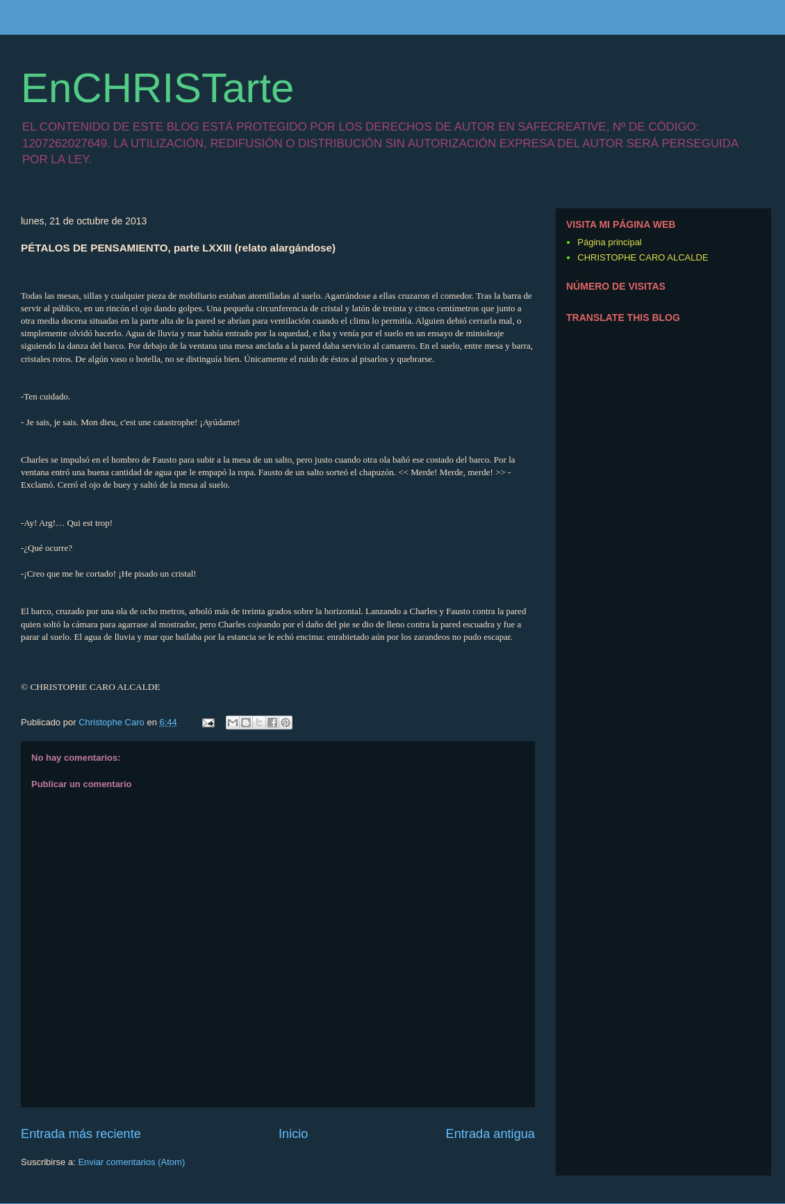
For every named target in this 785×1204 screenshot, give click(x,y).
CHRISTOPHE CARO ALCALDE (642, 257)
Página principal (609, 242)
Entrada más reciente (81, 1134)
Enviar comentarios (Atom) (131, 1162)
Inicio (293, 1134)
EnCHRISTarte (157, 88)
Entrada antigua (490, 1134)
